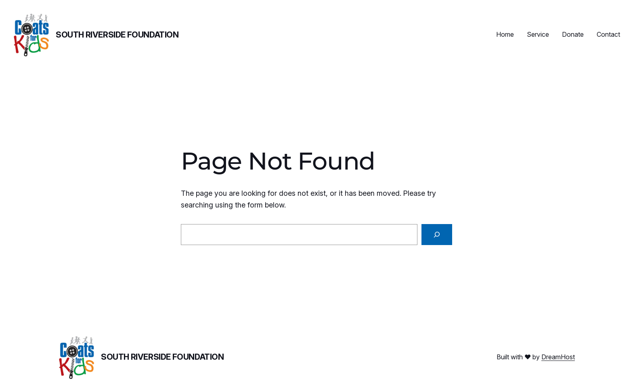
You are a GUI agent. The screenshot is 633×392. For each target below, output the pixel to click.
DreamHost (558, 357)
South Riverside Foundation (117, 35)
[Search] (436, 234)
